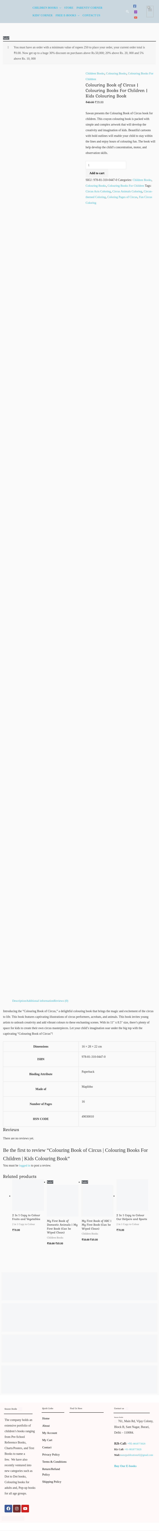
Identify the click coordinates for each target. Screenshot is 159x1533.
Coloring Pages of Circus (123, 197)
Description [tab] (19, 1000)
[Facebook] (135, 6)
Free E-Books (66, 15)
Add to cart (96, 173)
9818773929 (139, 1444)
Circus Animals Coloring (128, 191)
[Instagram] (136, 12)
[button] (128, 12)
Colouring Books (116, 73)
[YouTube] (136, 17)
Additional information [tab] (40, 1000)
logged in (25, 1165)
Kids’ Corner (42, 15)
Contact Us (91, 15)
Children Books (45, 7)
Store (69, 7)
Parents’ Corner (89, 7)
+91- (130, 1443)
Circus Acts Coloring (98, 191)
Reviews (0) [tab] (62, 1000)
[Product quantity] (106, 165)
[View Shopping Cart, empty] (150, 11)
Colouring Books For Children (126, 185)
